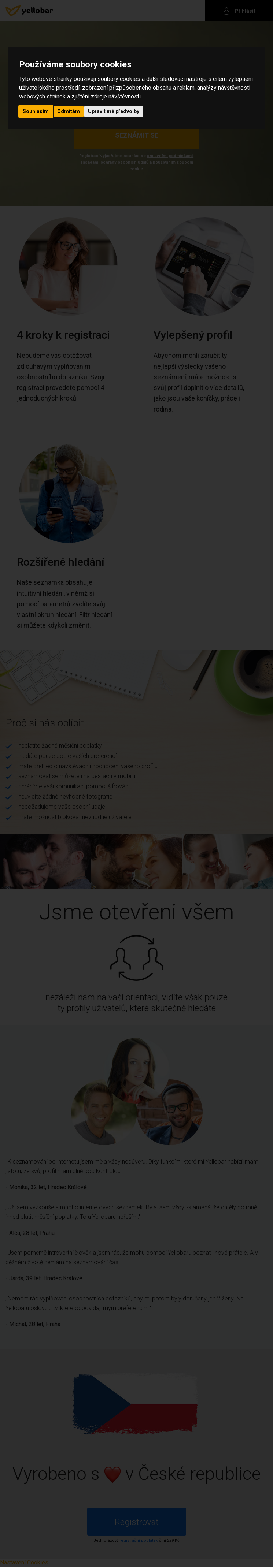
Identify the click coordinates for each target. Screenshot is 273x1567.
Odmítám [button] (68, 111)
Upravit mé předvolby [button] (113, 111)
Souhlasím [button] (36, 111)
